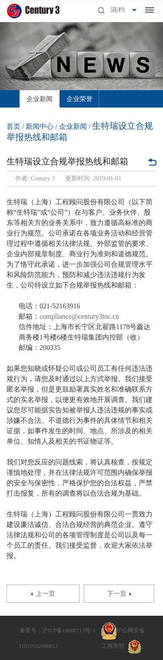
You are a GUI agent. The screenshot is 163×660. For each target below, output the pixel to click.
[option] (40, 99)
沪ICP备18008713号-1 (68, 630)
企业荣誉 (80, 98)
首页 (13, 126)
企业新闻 (40, 98)
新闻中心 (39, 126)
